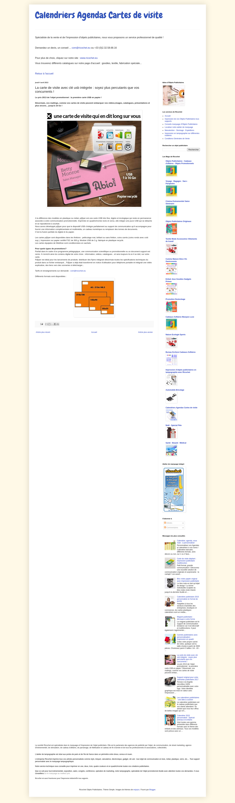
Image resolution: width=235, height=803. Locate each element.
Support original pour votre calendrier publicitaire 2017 (187, 678)
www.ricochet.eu (89, 58)
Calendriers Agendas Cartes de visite (99, 15)
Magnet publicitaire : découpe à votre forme (186, 618)
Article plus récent (43, 332)
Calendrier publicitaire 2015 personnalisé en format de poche (188, 599)
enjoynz (136, 790)
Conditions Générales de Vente (177, 139)
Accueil (94, 332)
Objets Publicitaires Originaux (178, 221)
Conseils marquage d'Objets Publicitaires (181, 124)
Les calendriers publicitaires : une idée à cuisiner (188, 699)
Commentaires (171, 528)
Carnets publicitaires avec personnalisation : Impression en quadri (187, 637)
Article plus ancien (145, 332)
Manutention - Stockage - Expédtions (179, 130)
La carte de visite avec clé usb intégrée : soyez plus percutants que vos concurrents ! (187, 658)
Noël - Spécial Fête (174, 425)
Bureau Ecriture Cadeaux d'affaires (181, 352)
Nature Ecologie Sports (176, 335)
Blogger (152, 790)
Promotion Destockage (175, 299)
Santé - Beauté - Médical (176, 443)
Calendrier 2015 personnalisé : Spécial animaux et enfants (186, 718)
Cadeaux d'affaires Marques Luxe (180, 317)
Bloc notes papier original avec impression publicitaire (188, 580)
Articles (168, 523)
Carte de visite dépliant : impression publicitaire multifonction (186, 561)
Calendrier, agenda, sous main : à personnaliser (187, 542)
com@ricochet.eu (81, 47)
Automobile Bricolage (175, 390)
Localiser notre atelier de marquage (179, 127)
